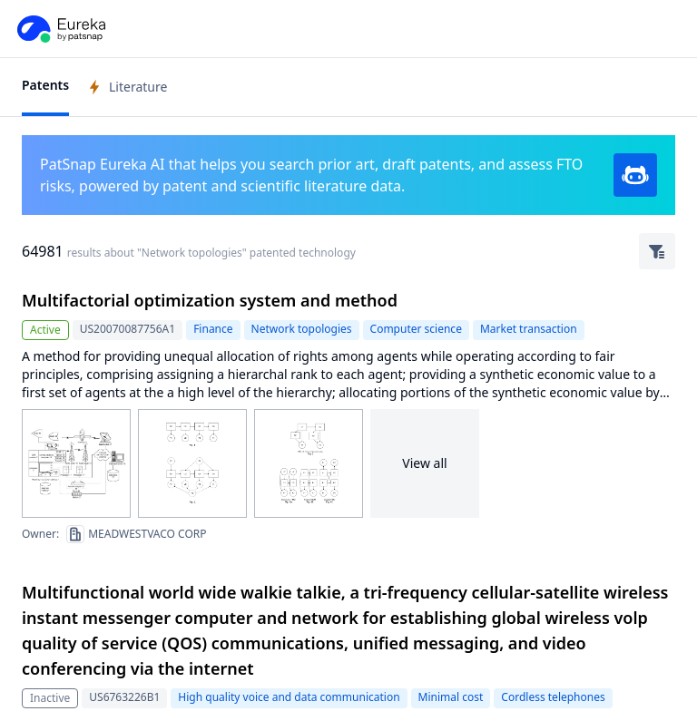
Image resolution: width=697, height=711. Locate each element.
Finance (212, 328)
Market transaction (528, 328)
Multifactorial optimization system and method (210, 300)
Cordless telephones (552, 697)
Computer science (416, 328)
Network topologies (301, 328)
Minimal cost (451, 697)
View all (424, 463)
